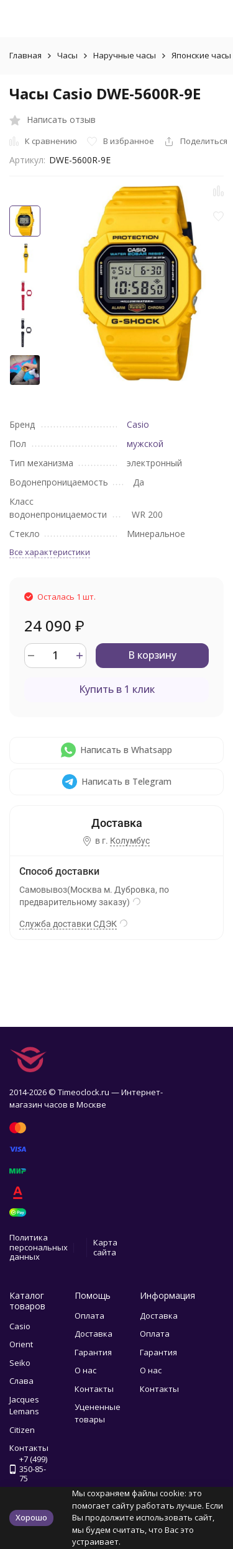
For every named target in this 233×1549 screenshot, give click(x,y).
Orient (21, 1344)
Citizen (22, 1429)
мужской (145, 443)
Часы (67, 55)
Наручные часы (124, 55)
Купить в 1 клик (117, 689)
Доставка (93, 1333)
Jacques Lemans (24, 1405)
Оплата (89, 1315)
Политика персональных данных (38, 1247)
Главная (25, 55)
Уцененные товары (98, 1413)
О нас (85, 1370)
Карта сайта (105, 1247)
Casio (138, 424)
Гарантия (93, 1352)
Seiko (19, 1362)
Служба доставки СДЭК (68, 924)
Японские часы (201, 55)
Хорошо (31, 1517)
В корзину (152, 655)
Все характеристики (49, 552)
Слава (21, 1380)
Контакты (94, 1388)
